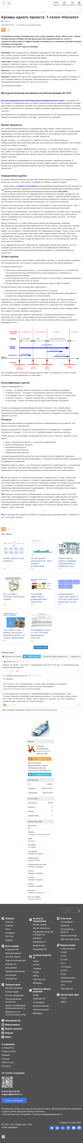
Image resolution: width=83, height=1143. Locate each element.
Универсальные (34, 860)
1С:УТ (63, 963)
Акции (36, 961)
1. (2, 661)
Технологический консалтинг (13, 1000)
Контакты (6, 1066)
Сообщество (11, 978)
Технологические (41, 1009)
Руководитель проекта (67, 930)
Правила (6, 1055)
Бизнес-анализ (40, 924)
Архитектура (39, 945)
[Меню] (3, 3)
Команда (37, 938)
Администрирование (15, 971)
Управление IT (39, 942)
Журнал (9, 918)
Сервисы (37, 968)
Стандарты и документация (39, 834)
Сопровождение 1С (42, 956)
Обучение (66, 918)
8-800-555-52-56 (10, 1091)
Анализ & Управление (39, 919)
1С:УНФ (64, 959)
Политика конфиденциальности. (47, 1114)
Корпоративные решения (42, 990)
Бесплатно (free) (34, 899)
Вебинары (37, 983)
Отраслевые (39, 1002)
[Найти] (79, 911)
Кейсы (36, 976)
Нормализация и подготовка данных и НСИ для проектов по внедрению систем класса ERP (68, 599)
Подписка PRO (12, 949)
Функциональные (13, 953)
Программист (67, 922)
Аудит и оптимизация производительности (15, 1006)
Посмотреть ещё (41, 647)
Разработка (10, 964)
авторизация (51, 710)
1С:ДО (63, 974)
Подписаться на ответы (11, 656)
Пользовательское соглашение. (17, 1114)
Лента (8, 929)
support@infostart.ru (12, 1094)
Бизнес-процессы (41, 928)
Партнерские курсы (70, 939)
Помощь (6, 1059)
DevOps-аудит (12, 992)
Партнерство (39, 979)
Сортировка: (55, 656)
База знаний (12, 946)
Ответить (12, 671)
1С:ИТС (36, 965)
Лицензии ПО (39, 998)
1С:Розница (66, 967)
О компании (8, 1044)
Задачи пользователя (15, 960)
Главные (9, 925)
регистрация (39, 710)
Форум (9, 1033)
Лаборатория (12, 984)
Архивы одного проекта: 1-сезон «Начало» (40, 17)
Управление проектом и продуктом (43, 933)
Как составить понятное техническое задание (13, 596)
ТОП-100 (9, 936)
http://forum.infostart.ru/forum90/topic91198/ (22, 689)
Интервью (10, 933)
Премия (9, 940)
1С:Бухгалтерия (68, 948)
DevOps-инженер (69, 935)
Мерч (8, 1037)
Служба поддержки (15, 1073)
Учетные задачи (12, 957)
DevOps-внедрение (14, 995)
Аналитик (65, 925)
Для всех (31, 841)
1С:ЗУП (64, 970)
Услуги (36, 972)
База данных (11, 968)
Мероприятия (12, 1020)
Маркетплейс (68, 945)
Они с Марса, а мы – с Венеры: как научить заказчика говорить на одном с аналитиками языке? (13, 635)
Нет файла (32, 847)
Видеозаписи (12, 1024)
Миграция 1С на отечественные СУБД (15, 1013)
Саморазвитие (40, 949)
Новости (9, 922)
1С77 (63, 985)
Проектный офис (70, 994)
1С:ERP (64, 952)
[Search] (72, 911)
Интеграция (10, 975)
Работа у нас (8, 1062)
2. (4, 676)
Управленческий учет (36, 893)
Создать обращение (14, 1100)
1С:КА (63, 956)
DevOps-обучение (13, 988)
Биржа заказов (13, 1028)
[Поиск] (9, 3)
